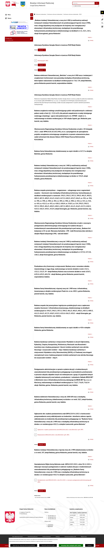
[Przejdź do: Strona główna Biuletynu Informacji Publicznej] (34, 10)
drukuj (91, 36)
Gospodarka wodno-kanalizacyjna (13, 133)
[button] (32, 14)
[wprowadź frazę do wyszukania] (83, 3)
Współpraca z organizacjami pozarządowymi (16, 142)
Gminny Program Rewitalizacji (12, 157)
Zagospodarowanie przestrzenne (13, 136)
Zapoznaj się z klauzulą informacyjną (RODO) (24, 545)
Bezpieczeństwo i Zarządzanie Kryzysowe (15, 139)
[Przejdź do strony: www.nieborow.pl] (102, 19)
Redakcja (58, 532)
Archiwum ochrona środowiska (54, 10)
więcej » (90, 33)
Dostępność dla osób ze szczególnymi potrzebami (14, 169)
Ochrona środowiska (10, 46)
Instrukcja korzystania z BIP (70, 532)
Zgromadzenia (8, 145)
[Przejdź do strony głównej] (29, 4)
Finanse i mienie (9, 43)
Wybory (7, 160)
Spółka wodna (8, 163)
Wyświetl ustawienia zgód (48, 545)
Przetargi (7, 37)
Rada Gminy (50, 522)
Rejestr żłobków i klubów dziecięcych (14, 154)
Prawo (6, 40)
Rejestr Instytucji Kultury (11, 151)
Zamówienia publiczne (32, 532)
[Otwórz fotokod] (102, 26)
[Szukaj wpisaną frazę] (97, 3)
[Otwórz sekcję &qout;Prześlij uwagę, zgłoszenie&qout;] (102, 23)
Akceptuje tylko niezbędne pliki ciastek (71, 545)
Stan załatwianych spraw (17, 532)
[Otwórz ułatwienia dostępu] (102, 12)
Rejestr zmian (84, 532)
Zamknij (89, 545)
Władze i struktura (9, 13)
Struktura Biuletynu (46, 532)
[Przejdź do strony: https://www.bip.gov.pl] (102, 16)
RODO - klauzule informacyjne (12, 166)
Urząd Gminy (50, 520)
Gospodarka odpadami (10, 130)
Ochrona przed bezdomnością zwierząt (15, 127)
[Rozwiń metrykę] (42, 46)
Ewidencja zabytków (10, 148)
